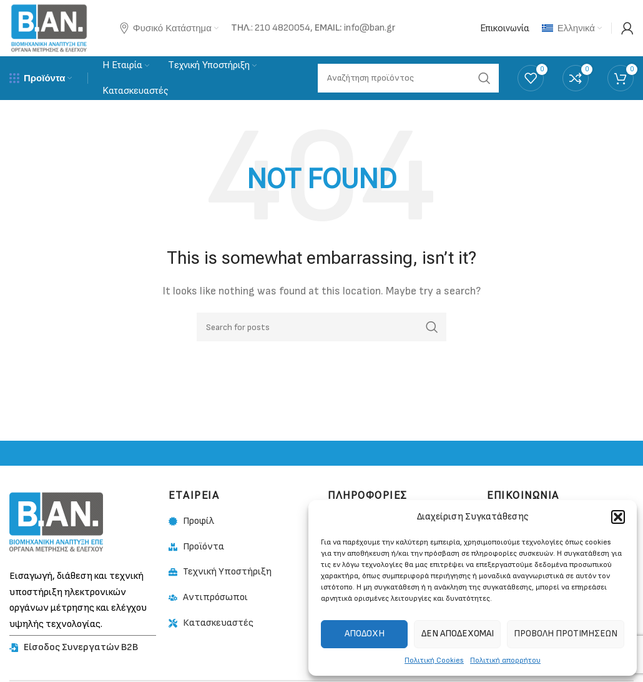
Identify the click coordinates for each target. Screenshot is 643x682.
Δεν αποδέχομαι (457, 633)
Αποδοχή (365, 633)
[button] (618, 517)
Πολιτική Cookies (434, 660)
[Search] (321, 327)
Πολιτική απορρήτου (505, 660)
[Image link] (56, 522)
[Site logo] (49, 28)
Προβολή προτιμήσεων (565, 633)
